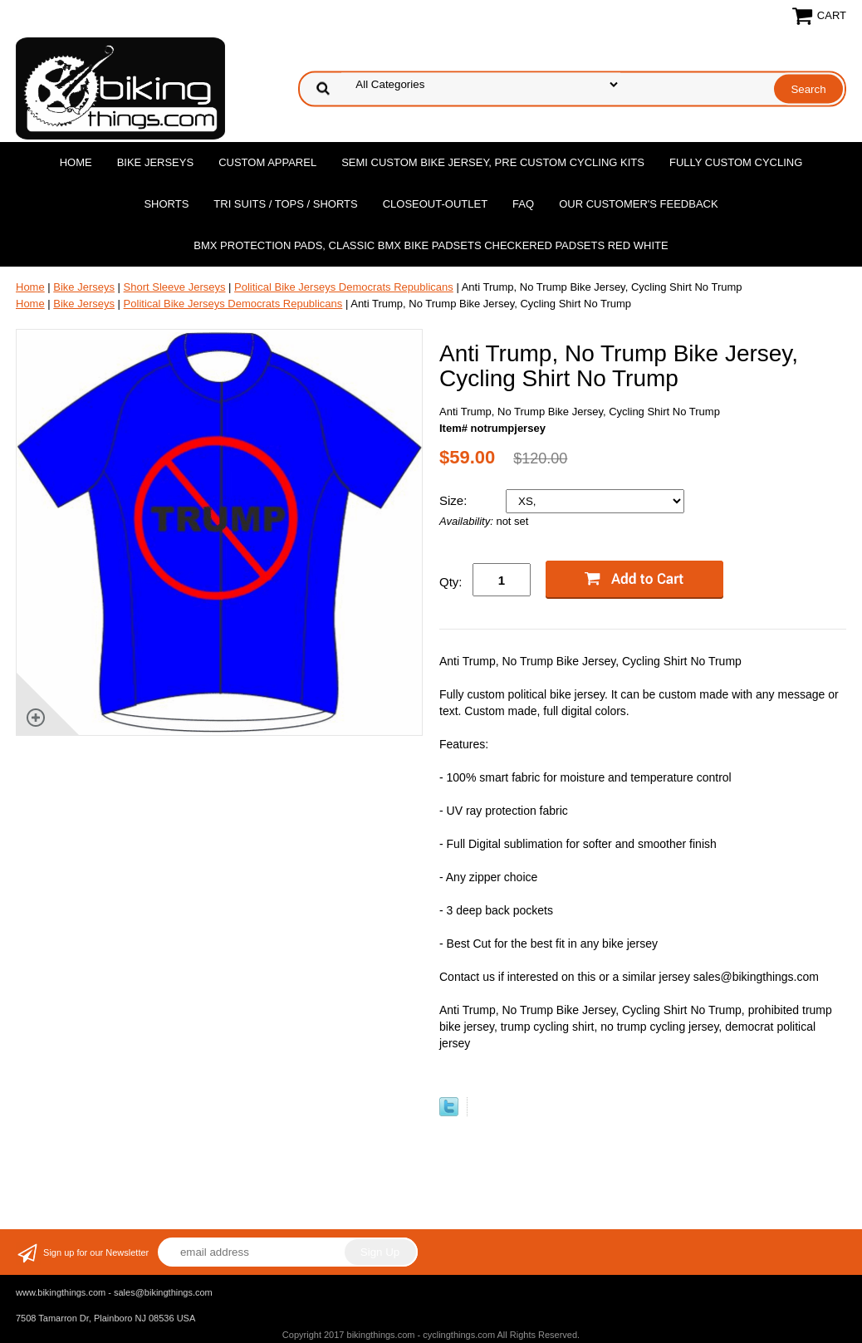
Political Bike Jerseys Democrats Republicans (343, 287)
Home (76, 162)
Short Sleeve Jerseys (175, 287)
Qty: (451, 582)
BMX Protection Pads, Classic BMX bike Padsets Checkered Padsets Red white (430, 245)
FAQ (523, 204)
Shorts (166, 204)
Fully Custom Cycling (735, 162)
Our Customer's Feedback (638, 204)
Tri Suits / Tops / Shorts (285, 204)
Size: (455, 500)
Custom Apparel (267, 162)
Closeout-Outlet (435, 204)
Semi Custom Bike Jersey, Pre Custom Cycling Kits (492, 162)
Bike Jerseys (155, 162)
